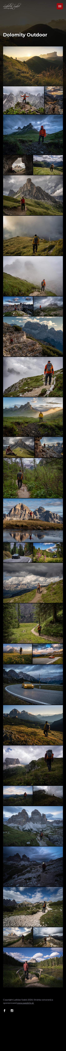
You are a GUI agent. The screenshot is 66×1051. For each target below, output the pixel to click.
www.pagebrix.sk (25, 1003)
